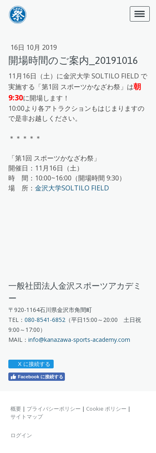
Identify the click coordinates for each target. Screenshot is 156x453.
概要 (15, 408)
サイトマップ (26, 416)
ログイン (21, 435)
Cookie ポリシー (106, 408)
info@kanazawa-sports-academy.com (79, 339)
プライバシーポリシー (54, 408)
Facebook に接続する (36, 376)
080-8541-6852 (45, 320)
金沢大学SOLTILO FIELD (72, 187)
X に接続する (30, 364)
